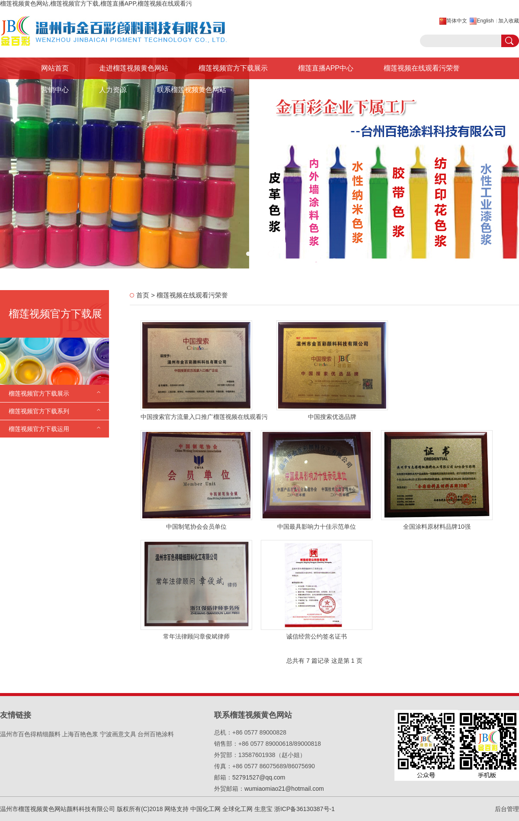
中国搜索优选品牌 (332, 416)
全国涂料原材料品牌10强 (437, 526)
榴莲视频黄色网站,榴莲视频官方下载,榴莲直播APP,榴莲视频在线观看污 (96, 3)
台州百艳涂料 (156, 734)
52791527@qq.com (258, 777)
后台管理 (507, 808)
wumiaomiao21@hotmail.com (284, 788)
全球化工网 (237, 808)
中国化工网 (205, 808)
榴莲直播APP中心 (325, 68)
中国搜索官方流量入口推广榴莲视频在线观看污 (204, 416)
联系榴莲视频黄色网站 (191, 89)
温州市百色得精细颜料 (30, 734)
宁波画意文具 (118, 734)
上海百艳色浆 (80, 734)
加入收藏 (508, 21)
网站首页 (55, 68)
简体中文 (456, 21)
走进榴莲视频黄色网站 (133, 68)
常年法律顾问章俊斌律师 (196, 636)
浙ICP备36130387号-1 (304, 808)
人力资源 (113, 89)
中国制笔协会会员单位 (196, 526)
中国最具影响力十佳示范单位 (316, 526)
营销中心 (55, 89)
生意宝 (263, 808)
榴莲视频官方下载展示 (233, 68)
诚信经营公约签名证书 (316, 636)
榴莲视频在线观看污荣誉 (422, 68)
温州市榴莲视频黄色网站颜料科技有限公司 (57, 808)
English (485, 21)
